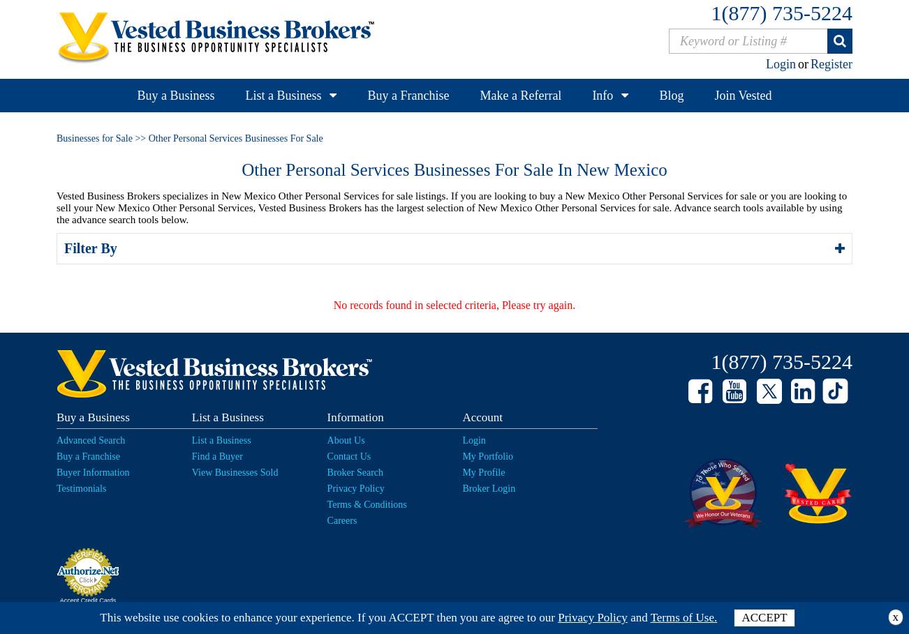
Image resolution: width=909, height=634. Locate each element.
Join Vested (742, 96)
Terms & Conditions (367, 504)
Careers (342, 520)
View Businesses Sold (235, 472)
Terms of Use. (684, 617)
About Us (346, 440)
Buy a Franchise (408, 96)
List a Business (283, 96)
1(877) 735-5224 (781, 13)
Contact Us (349, 456)
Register (831, 64)
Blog (671, 96)
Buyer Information (93, 472)
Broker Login (488, 488)
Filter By (92, 248)
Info (602, 96)
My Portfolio (487, 456)
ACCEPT (764, 617)
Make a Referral (520, 96)
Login (781, 64)
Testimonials (81, 488)
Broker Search (355, 472)
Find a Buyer (217, 456)
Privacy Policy (356, 488)
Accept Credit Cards (88, 600)
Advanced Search (91, 440)
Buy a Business (175, 96)
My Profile (483, 472)
